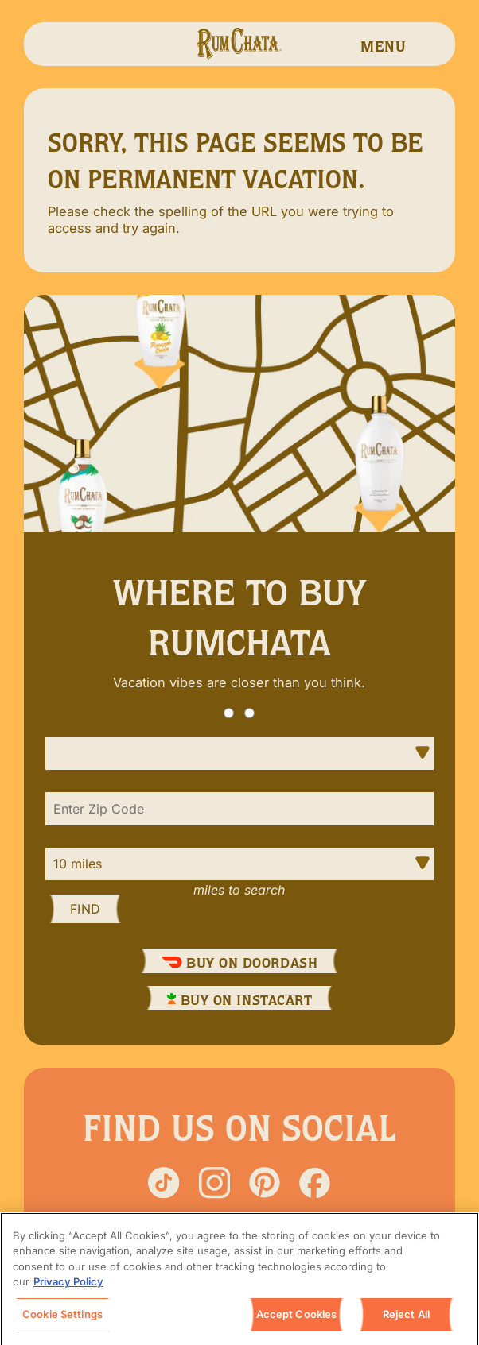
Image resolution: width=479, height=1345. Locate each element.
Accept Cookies (296, 1318)
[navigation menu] (383, 44)
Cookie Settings (62, 1318)
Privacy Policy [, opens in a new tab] (68, 1286)
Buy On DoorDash (239, 963)
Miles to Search (239, 890)
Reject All (406, 1318)
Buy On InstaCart (240, 1000)
